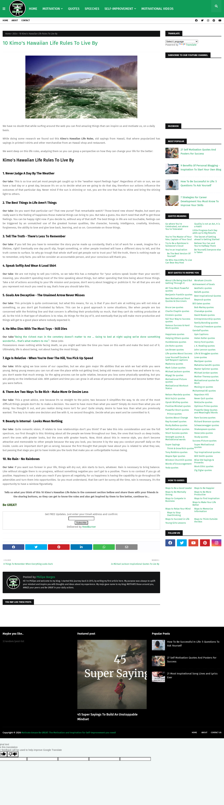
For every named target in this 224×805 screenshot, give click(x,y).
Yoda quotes (171, 467)
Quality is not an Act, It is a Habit (207, 225)
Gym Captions (201, 334)
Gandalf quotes (200, 330)
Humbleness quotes (175, 342)
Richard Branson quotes (206, 421)
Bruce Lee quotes (174, 307)
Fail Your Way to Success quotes (177, 320)
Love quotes (200, 357)
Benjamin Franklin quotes (178, 294)
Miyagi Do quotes (174, 375)
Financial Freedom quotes (207, 326)
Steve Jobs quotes (203, 433)
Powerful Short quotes (177, 410)
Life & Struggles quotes (206, 353)
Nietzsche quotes (203, 402)
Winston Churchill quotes (178, 460)
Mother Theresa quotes (206, 376)
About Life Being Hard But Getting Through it (178, 281)
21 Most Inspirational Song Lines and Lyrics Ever (192, 675)
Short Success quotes (176, 433)
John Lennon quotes (204, 349)
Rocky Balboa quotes (176, 425)
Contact (25, 20)
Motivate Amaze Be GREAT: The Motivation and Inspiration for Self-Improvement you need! (68, 732)
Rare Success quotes (204, 417)
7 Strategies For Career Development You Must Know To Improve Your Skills (200, 201)
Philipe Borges (45, 577)
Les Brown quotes (174, 349)
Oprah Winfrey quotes (176, 402)
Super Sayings (172, 444)
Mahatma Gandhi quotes (207, 365)
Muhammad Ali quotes (204, 390)
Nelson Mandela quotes (177, 394)
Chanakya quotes (203, 311)
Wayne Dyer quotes (175, 456)
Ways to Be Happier (204, 488)
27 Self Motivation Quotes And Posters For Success (198, 151)
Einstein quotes (173, 315)
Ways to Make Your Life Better (204, 503)
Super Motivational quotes (204, 445)
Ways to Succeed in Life (177, 519)
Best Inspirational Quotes (207, 295)
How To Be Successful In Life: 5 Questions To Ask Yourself (199, 183)
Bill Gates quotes (201, 303)
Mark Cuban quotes (175, 367)
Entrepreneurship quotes (207, 319)
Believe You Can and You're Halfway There (205, 244)
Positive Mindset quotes (178, 406)
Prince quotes (174, 413)
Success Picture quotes (204, 440)
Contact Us (216, 732)
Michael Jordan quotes (206, 372)
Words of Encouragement (178, 463)
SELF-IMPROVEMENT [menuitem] (118, 9)
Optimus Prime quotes (206, 406)
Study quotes (201, 437)
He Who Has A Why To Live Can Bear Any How (178, 261)
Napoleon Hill (201, 394)
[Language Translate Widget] (181, 41)
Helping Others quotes (177, 338)
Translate (188, 44)
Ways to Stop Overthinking (174, 513)
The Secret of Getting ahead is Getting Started (206, 238)
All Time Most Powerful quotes (177, 289)
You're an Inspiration (176, 249)
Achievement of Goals (203, 284)
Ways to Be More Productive (202, 493)
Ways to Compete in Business (175, 499)
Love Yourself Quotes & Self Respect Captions (177, 358)
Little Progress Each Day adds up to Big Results (204, 231)
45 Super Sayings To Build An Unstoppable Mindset (107, 717)
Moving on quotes (203, 387)
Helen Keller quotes (204, 338)
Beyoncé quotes (202, 299)
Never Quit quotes (203, 398)
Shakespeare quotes (204, 429)
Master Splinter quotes (206, 369)
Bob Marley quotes (204, 307)
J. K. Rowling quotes (204, 345)
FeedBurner (89, 526)
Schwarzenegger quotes (206, 425)
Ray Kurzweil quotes (175, 421)
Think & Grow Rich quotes (180, 448)
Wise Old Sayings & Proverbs (204, 461)
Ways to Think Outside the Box (206, 520)
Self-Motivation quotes (177, 429)
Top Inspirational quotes (207, 452)
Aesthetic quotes (203, 288)
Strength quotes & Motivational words (175, 438)
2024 (15, 34)
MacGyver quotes (203, 361)
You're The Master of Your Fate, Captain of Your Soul (178, 238)
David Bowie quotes (204, 315)
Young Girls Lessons (175, 523)
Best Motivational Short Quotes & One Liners (177, 299)
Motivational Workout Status (176, 387)
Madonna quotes (174, 363)
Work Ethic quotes (203, 466)
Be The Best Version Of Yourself (178, 254)
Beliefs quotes (201, 292)
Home (5, 20)
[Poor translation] (12, 754)
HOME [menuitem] (33, 9)
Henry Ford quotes (204, 342)
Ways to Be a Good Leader (178, 488)
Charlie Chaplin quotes (177, 311)
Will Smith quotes (203, 456)
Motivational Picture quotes (176, 380)
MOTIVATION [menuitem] (51, 9)
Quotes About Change (176, 417)
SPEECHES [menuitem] (92, 9)
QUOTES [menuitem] (73, 9)
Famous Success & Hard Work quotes (177, 326)
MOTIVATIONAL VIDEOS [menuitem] (157, 9)
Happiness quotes (174, 334)
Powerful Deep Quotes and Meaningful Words (206, 411)
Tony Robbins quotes (176, 452)
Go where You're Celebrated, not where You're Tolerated (176, 226)
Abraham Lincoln (203, 280)
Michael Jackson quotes (177, 371)
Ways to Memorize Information (203, 510)
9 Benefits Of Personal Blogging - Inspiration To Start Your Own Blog (201, 167)
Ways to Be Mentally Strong (175, 493)
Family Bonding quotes (206, 322)
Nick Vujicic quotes (175, 398)
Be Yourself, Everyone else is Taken (207, 251)
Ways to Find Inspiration (207, 498)
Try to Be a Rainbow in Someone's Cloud (176, 244)
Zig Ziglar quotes (203, 470)
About (15, 20)
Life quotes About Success (178, 353)
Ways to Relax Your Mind (178, 508)
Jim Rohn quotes (174, 345)
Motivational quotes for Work (206, 381)
